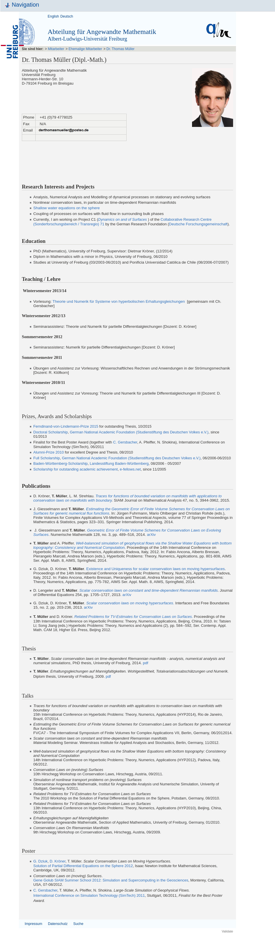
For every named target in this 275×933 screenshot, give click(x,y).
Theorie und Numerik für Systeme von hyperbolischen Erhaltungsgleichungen (119, 301)
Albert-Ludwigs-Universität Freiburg (87, 39)
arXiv (151, 534)
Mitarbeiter (56, 49)
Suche (78, 924)
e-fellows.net (130, 469)
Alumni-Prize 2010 (48, 452)
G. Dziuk (40, 861)
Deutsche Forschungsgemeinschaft (198, 224)
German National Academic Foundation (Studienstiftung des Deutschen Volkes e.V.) (139, 432)
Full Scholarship (46, 458)
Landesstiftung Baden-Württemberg (119, 463)
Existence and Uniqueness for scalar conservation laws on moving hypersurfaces (155, 569)
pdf (145, 663)
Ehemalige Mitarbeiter (85, 49)
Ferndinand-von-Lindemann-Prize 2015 (65, 426)
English (53, 16)
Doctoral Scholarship (50, 432)
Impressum (33, 924)
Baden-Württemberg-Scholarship (60, 463)
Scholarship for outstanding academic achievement (75, 469)
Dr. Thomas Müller (120, 49)
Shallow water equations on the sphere (66, 208)
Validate (227, 931)
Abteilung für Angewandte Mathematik (102, 31)
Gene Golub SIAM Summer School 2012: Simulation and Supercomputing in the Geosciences (110, 880)
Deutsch (66, 16)
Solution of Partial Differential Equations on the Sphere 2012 (83, 866)
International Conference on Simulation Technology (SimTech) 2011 (89, 895)
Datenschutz (57, 924)
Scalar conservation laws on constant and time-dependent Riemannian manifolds (149, 590)
